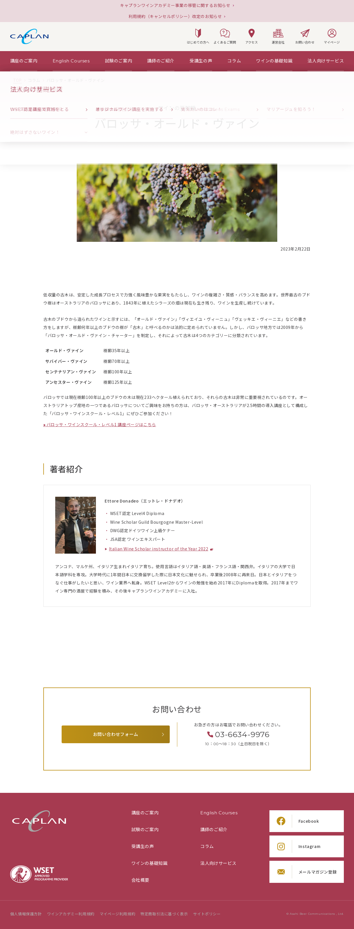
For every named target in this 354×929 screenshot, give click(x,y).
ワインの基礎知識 (149, 863)
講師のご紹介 (214, 829)
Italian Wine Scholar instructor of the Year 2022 (158, 549)
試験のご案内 (145, 829)
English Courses (218, 812)
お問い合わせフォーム (115, 734)
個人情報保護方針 (26, 914)
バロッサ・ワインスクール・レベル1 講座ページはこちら (101, 424)
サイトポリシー (207, 914)
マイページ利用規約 (117, 914)
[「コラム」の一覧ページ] (34, 80)
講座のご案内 (145, 812)
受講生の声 (142, 846)
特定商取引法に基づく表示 (164, 914)
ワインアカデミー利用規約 (70, 914)
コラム (207, 846)
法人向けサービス (218, 863)
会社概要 (140, 880)
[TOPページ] (17, 80)
